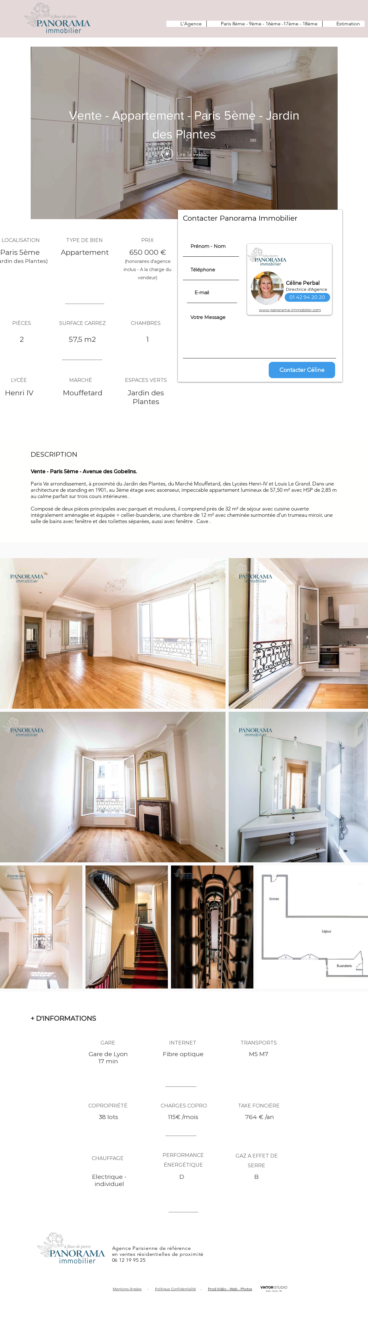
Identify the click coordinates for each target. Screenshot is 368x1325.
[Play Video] (184, 154)
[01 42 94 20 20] (307, 297)
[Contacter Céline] (302, 370)
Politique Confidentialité (175, 1288)
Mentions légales (127, 1288)
